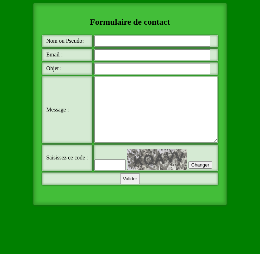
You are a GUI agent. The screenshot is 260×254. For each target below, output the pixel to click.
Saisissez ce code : (57, 172)
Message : (57, 118)
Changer (186, 179)
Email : (54, 56)
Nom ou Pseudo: (53, 42)
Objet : (53, 70)
